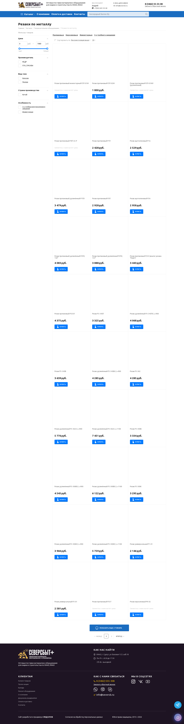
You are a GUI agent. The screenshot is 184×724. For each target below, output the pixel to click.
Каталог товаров (24, 681)
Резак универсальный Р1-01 (141, 544)
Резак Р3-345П (98, 314)
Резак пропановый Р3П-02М (103, 83)
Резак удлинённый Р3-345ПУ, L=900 (144, 314)
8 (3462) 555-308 (104, 681)
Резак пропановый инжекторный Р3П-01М (72, 83)
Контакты (79, 14)
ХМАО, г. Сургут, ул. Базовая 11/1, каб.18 (111, 654)
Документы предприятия (27, 698)
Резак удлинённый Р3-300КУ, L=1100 (107, 544)
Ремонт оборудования (26, 691)
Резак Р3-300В (136, 429)
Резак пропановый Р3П (101, 198)
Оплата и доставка (61, 14)
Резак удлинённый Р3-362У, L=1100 (106, 429)
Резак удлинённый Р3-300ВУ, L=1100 (107, 486)
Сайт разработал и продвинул (35, 717)
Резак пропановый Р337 (101, 602)
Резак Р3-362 (135, 371)
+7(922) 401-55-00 (99, 8)
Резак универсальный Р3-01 (66, 602)
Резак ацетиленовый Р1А (140, 141)
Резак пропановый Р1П (101, 141)
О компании (43, 14)
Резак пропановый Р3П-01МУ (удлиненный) (141, 84)
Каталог (28, 14)
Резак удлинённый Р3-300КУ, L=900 (69, 544)
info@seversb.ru (120, 6)
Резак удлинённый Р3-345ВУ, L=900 (106, 371)
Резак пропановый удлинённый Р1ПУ (70, 198)
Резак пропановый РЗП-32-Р (66, 141)
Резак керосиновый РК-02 (140, 602)
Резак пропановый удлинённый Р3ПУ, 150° (70, 257)
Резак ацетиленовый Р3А (140, 198)
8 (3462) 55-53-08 (154, 4)
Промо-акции (23, 684)
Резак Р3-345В (60, 371)
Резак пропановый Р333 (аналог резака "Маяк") (145, 257)
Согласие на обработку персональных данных (84, 717)
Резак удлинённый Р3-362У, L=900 (68, 429)
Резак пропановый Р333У (65, 314)
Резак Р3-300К (135, 486)
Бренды (21, 688)
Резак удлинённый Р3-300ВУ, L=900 (69, 486)
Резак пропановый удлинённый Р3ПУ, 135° (107, 257)
